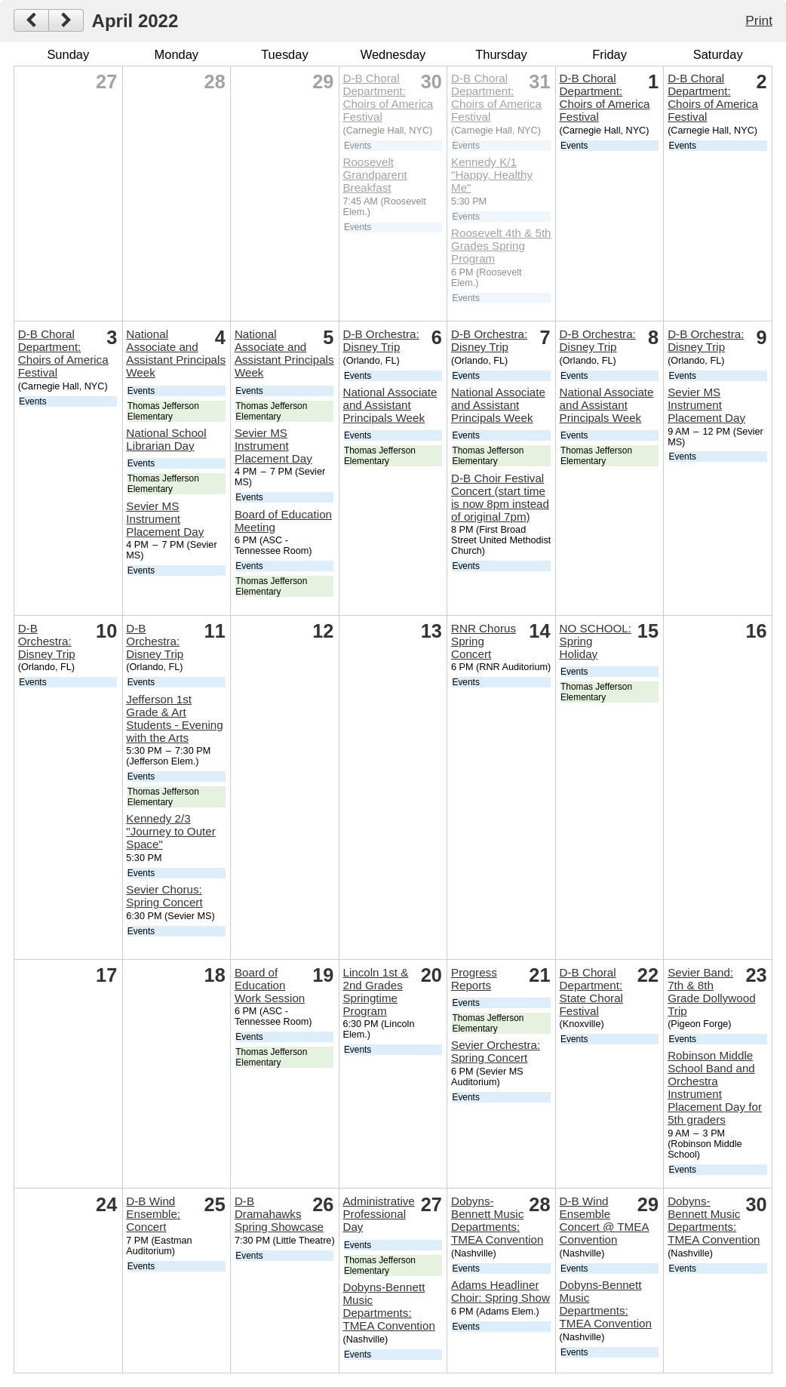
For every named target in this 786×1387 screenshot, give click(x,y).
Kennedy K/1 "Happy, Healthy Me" (492, 174)
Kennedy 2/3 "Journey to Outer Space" (171, 831)
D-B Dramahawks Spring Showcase (279, 1214)
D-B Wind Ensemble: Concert (153, 1214)
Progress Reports (474, 979)
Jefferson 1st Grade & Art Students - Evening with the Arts (174, 718)
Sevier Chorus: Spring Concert (164, 896)
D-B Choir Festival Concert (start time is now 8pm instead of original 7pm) (500, 497)
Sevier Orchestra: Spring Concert (495, 1051)
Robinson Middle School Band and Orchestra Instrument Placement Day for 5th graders (715, 1087)
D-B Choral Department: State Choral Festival (591, 991)
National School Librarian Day (166, 439)
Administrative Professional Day (378, 1214)
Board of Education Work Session (270, 985)
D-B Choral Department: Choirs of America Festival (387, 97)
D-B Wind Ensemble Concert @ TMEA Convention (604, 1220)
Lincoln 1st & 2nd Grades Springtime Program (375, 991)
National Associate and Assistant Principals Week (176, 353)
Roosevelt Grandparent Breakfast (374, 174)
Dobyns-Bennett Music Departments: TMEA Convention (388, 1306)
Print (758, 20)
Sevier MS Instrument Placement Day (165, 519)
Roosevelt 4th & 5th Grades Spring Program (501, 245)
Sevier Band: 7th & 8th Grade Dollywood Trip (712, 991)
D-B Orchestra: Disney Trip (380, 340)
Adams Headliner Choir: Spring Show (500, 1291)
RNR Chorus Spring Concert (483, 641)
